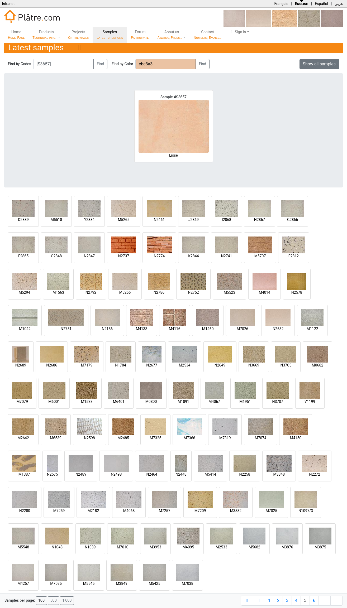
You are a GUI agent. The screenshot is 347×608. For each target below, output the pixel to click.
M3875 (320, 547)
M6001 (54, 401)
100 (41, 600)
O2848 (56, 256)
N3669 (253, 365)
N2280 (24, 511)
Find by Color (122, 64)
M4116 (174, 329)
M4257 (23, 583)
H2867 (259, 220)
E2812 (293, 256)
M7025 (271, 511)
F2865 (23, 256)
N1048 (57, 547)
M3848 (279, 474)
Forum (140, 35)
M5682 (254, 547)
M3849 (121, 583)
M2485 (123, 438)
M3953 (155, 547)
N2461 (159, 220)
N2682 (278, 329)
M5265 (124, 220)
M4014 (264, 292)
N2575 (52, 474)
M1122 (312, 329)
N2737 (123, 256)
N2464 (151, 474)
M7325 (155, 438)
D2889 (23, 220)
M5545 (89, 583)
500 (53, 600)
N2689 (20, 365)
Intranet (8, 4)
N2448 (180, 474)
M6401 (119, 401)
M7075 (56, 583)
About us (170, 35)
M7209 (200, 511)
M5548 (23, 547)
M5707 (260, 256)
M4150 (295, 438)
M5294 (24, 292)
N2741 (226, 256)
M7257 (164, 511)
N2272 (314, 474)
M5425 (154, 583)
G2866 (292, 220)
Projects (78, 35)
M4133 (142, 329)
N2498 (116, 474)
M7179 (87, 365)
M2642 (23, 438)
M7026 (242, 329)
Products (44, 35)
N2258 (244, 474)
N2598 (89, 438)
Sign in (237, 32)
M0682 (317, 365)
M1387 (24, 474)
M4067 (214, 401)
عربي (339, 4)
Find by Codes (19, 64)
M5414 (210, 474)
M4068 (129, 511)
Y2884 (89, 220)
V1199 (310, 401)
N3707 (277, 401)
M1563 (58, 292)
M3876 (287, 547)
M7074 (260, 438)
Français (281, 4)
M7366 (189, 438)
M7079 (22, 401)
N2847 (89, 256)
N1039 (90, 547)
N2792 (90, 292)
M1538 (87, 401)
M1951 (245, 401)
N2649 (220, 365)
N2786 (159, 292)
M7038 (187, 583)
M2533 (221, 547)
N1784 (120, 365)
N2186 (107, 329)
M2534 (185, 365)
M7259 (59, 511)
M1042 (25, 329)
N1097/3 (305, 511)
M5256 (125, 292)
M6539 (55, 438)
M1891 (183, 401)
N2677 (151, 365)
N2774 (159, 256)
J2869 (193, 220)
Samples (110, 35)
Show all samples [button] (319, 63)
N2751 (66, 329)
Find (100, 64)
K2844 (193, 256)
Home (16, 35)
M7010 (123, 547)
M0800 (151, 401)
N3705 (286, 365)
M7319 (225, 438)
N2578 (296, 292)
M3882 (236, 511)
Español (321, 4)
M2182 (93, 511)
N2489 (80, 474)
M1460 (208, 329)
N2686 (51, 365)
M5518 (56, 220)
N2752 (193, 292)
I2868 (226, 220)
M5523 (229, 292)
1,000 (67, 600)
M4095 (188, 547)
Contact (207, 35)
